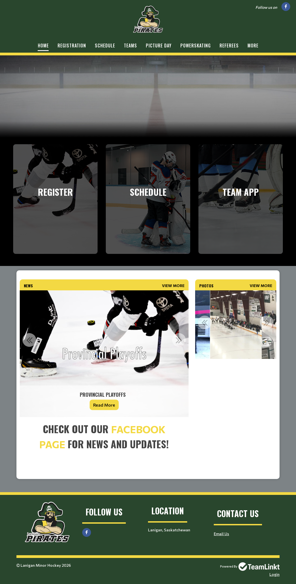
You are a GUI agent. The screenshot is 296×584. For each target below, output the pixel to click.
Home (43, 45)
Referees (229, 45)
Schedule (105, 45)
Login (274, 574)
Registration (72, 45)
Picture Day (159, 45)
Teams (130, 45)
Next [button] (179, 340)
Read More (104, 404)
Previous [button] (29, 340)
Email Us (221, 533)
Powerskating (195, 45)
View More (173, 285)
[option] (104, 353)
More (252, 45)
